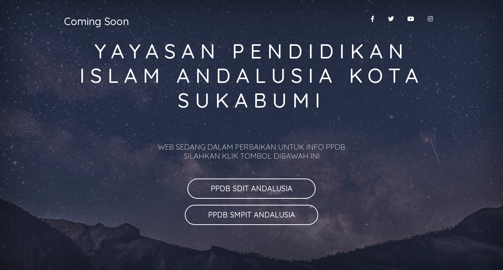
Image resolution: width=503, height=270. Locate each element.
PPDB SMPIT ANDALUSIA (251, 214)
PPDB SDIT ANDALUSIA (251, 188)
